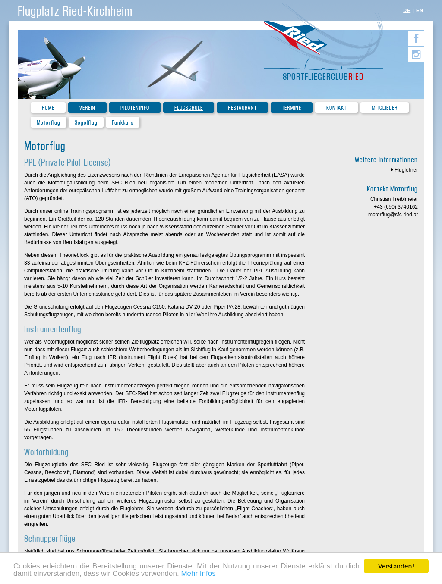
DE (406, 10)
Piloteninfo (134, 108)
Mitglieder (385, 108)
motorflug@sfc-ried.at (393, 215)
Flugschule (188, 108)
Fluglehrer (406, 170)
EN (419, 10)
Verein (87, 108)
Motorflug (48, 122)
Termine (291, 108)
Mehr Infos (198, 574)
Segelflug (86, 122)
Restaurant (242, 108)
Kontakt (336, 108)
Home (48, 108)
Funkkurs (122, 122)
